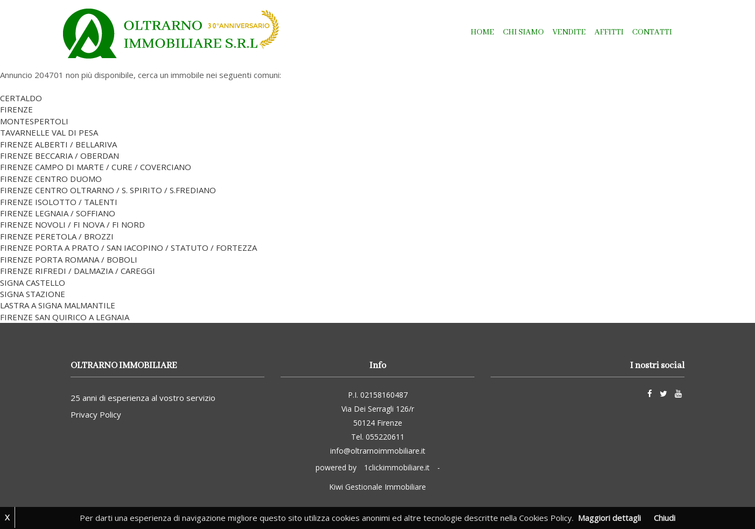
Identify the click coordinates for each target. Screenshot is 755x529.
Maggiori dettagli (609, 517)
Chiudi (664, 517)
